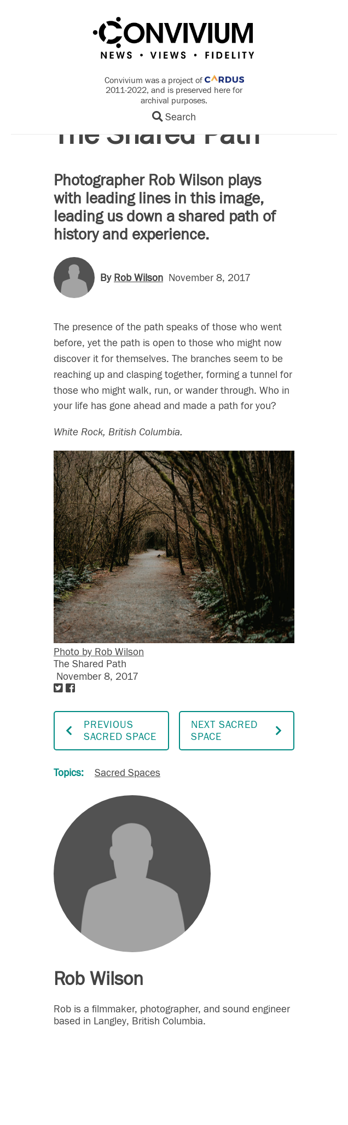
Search (174, 117)
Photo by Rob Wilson (99, 652)
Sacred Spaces (127, 773)
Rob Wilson (138, 278)
